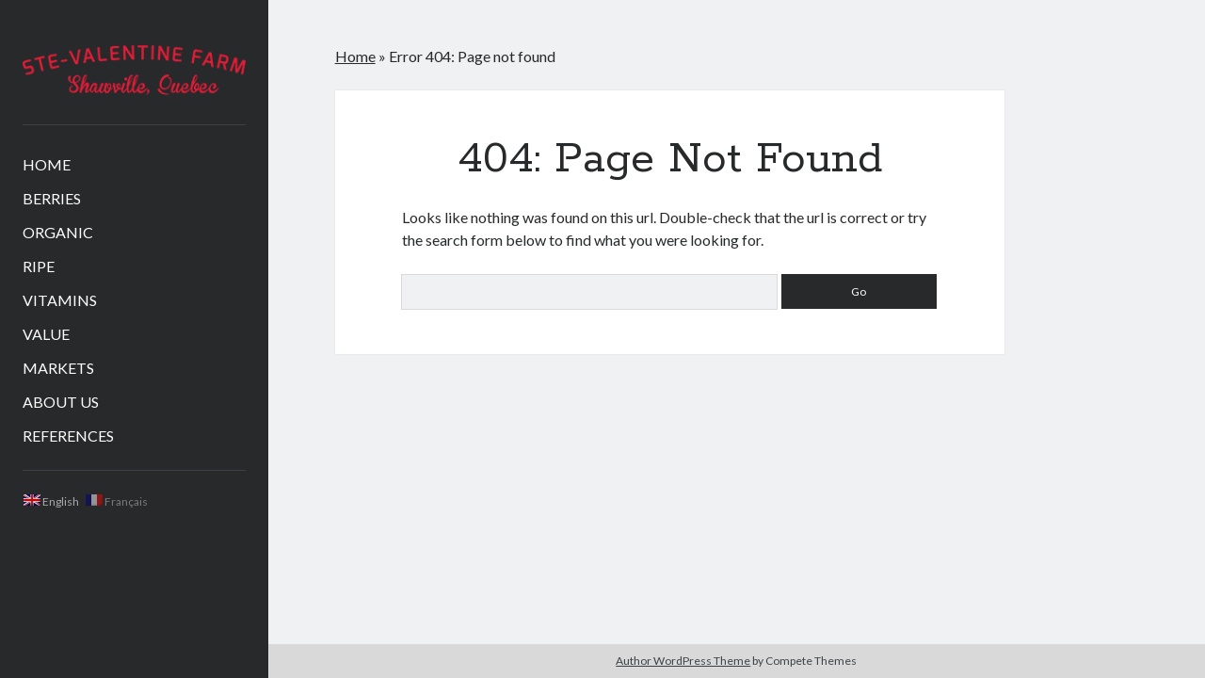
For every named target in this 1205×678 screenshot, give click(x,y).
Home (355, 56)
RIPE (39, 266)
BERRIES (52, 198)
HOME (47, 164)
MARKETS (58, 368)
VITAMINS (60, 300)
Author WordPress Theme (683, 661)
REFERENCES (68, 435)
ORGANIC (58, 232)
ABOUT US (61, 402)
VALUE (46, 334)
